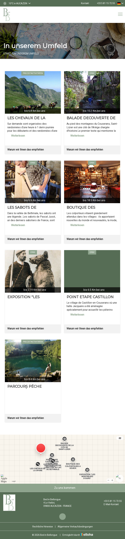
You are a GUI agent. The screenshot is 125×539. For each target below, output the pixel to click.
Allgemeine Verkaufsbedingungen (75, 526)
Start (7, 53)
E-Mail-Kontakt (109, 504)
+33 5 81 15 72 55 (111, 501)
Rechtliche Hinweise (42, 526)
